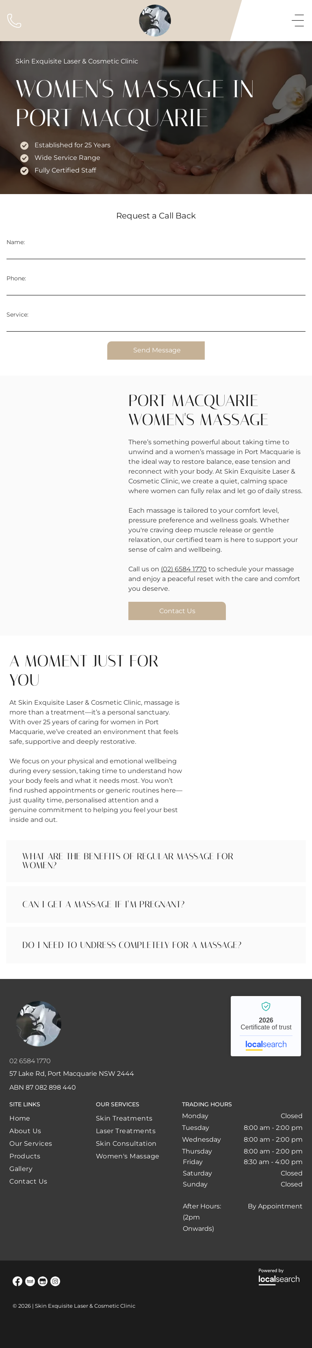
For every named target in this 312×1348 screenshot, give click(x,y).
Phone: (16, 278)
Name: (15, 242)
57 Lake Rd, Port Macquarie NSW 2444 (71, 1073)
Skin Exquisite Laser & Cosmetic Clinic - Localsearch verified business (266, 1026)
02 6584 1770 (30, 1061)
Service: (17, 314)
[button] (156, 861)
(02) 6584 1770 (184, 569)
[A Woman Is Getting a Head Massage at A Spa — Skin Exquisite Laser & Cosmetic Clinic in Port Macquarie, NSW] (64, 442)
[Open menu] (298, 21)
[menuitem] (30, 1118)
